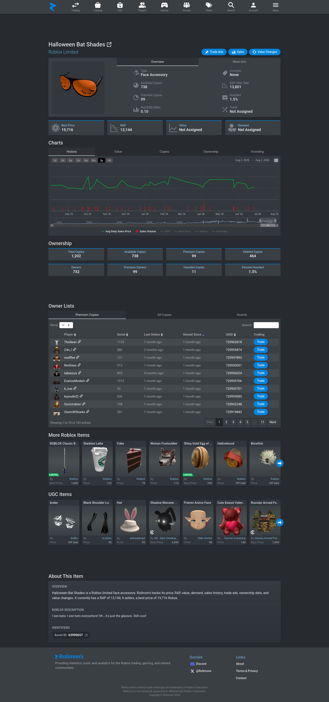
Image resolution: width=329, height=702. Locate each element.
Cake (120, 443)
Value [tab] (118, 152)
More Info (239, 62)
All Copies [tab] (165, 315)
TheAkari (70, 342)
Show (61, 325)
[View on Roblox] (109, 44)
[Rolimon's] (53, 7)
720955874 (234, 350)
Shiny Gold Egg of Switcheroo (204, 443)
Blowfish (257, 443)
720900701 (234, 389)
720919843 (234, 412)
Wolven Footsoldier (164, 443)
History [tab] (72, 152)
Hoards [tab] (242, 315)
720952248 (234, 404)
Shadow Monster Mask (166, 503)
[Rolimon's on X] (208, 671)
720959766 (234, 381)
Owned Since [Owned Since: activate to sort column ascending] (194, 334)
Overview (157, 62)
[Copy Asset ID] (71, 635)
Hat (119, 503)
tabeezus (70, 373)
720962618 (234, 342)
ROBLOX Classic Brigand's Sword (73, 443)
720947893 (234, 358)
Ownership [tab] (211, 152)
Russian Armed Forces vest (270, 503)
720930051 (234, 365)
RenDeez (70, 365)
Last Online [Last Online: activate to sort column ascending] (154, 334)
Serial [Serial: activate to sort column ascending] (123, 334)
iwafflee (69, 358)
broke (54, 503)
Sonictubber (72, 404)
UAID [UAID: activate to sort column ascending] (231, 334)
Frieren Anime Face (197, 503)
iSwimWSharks (74, 412)
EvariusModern (74, 381)
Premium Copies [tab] (87, 315)
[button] (214, 52)
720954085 (234, 396)
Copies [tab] (164, 152)
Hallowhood (225, 443)
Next (273, 422)
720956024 (234, 373)
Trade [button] (261, 342)
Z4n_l (68, 350)
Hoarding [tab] (257, 152)
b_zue (68, 389)
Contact (241, 678)
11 (262, 422)
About (240, 663)
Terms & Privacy (247, 671)
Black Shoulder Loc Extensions (105, 503)
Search (260, 325)
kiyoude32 (71, 396)
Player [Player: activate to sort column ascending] (70, 334)
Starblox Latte (93, 443)
